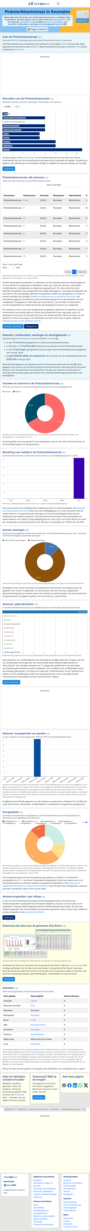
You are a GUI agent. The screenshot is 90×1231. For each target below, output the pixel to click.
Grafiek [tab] (7, 106)
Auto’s (36, 1205)
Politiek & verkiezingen (43, 1224)
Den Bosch (19, 49)
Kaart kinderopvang (72, 1205)
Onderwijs (37, 1221)
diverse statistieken (54, 22)
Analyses (67, 1180)
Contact (66, 1221)
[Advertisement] (45, 76)
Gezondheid (38, 1207)
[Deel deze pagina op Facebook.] (69, 1085)
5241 (33, 1005)
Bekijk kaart (82, 20)
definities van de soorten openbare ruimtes (21, 321)
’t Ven (78, 46)
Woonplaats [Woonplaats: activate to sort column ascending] (58, 195)
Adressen (37, 1180)
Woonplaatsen (49, 1188)
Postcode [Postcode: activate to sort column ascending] (44, 195)
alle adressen (29, 157)
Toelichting (9, 168)
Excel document (76, 965)
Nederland (35, 1044)
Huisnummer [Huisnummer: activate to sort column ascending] (29, 195)
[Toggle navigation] (58, 3)
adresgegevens (60, 19)
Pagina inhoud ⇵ (37, 29)
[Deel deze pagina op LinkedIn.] (75, 1085)
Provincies (37, 1191)
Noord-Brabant (37, 1034)
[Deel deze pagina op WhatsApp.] (80, 1085)
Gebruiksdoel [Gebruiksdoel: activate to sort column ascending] (75, 195)
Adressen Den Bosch (13, 326)
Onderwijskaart (70, 1207)
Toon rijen (11, 267)
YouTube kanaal (70, 1226)
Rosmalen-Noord (38, 1024)
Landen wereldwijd (41, 1194)
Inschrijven (39, 1097)
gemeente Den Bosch (34, 912)
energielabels (26, 22)
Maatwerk (67, 1224)
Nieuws (66, 1191)
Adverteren (68, 1218)
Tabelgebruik (31, 326)
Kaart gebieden (70, 1202)
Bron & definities (11, 682)
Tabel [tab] (17, 106)
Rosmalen (35, 1015)
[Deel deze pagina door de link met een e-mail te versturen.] (64, 1085)
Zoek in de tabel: (67, 185)
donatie (18, 1094)
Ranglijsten (68, 1194)
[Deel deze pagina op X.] (86, 1085)
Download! (8, 979)
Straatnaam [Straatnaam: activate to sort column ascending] (9, 195)
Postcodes (37, 1188)
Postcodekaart (69, 1210)
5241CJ (14, 40)
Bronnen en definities (72, 1183)
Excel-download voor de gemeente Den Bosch (56, 296)
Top (83, 1109)
